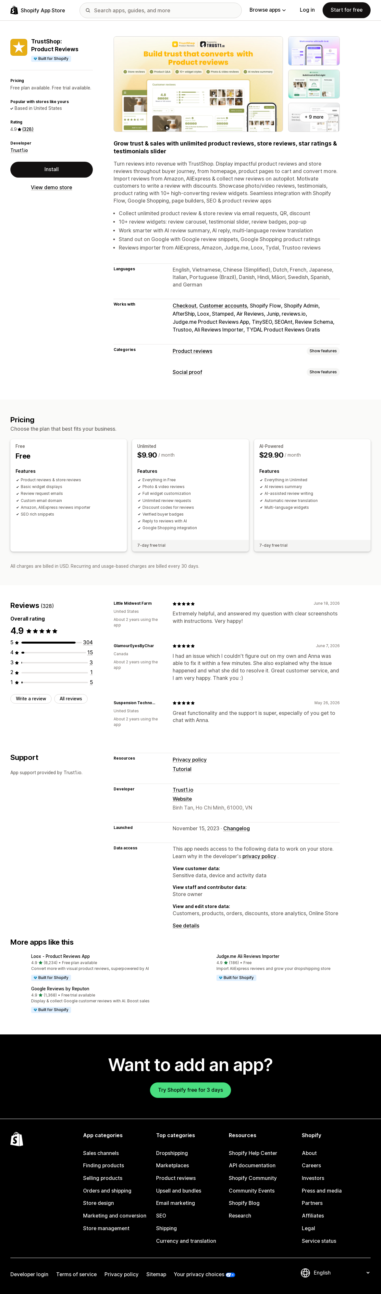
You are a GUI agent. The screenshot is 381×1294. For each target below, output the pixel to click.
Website (182, 799)
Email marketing (175, 1203)
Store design (98, 1203)
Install (51, 169)
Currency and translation (186, 1241)
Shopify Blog (244, 1203)
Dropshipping (172, 1153)
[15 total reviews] (90, 652)
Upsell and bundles (178, 1191)
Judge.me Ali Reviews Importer (247, 956)
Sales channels (101, 1153)
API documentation (252, 1165)
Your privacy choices (199, 1274)
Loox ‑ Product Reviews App (60, 956)
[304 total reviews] (88, 642)
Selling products (102, 1178)
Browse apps (268, 10)
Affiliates (313, 1216)
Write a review (31, 698)
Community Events (252, 1191)
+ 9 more (314, 117)
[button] (97, 967)
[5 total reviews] (91, 682)
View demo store (51, 187)
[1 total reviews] (91, 672)
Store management (106, 1228)
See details (186, 926)
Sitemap (156, 1274)
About (309, 1153)
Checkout (184, 306)
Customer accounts (223, 306)
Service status (319, 1241)
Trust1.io (19, 150)
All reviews (71, 698)
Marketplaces (172, 1165)
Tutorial (182, 769)
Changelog (236, 828)
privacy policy (259, 856)
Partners (312, 1203)
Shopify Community (253, 1178)
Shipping (166, 1228)
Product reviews (192, 351)
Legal (308, 1228)
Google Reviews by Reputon (60, 988)
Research (240, 1216)
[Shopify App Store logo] (37, 10)
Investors (313, 1178)
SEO (161, 1216)
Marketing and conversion (114, 1216)
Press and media (322, 1191)
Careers (311, 1165)
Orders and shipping (107, 1191)
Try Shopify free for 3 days (190, 1090)
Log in (307, 10)
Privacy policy (190, 760)
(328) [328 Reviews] (28, 129)
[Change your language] (342, 1272)
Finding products (103, 1165)
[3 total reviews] (91, 662)
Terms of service (76, 1274)
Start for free (347, 10)
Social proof (187, 372)
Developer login (29, 1274)
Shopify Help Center (253, 1153)
